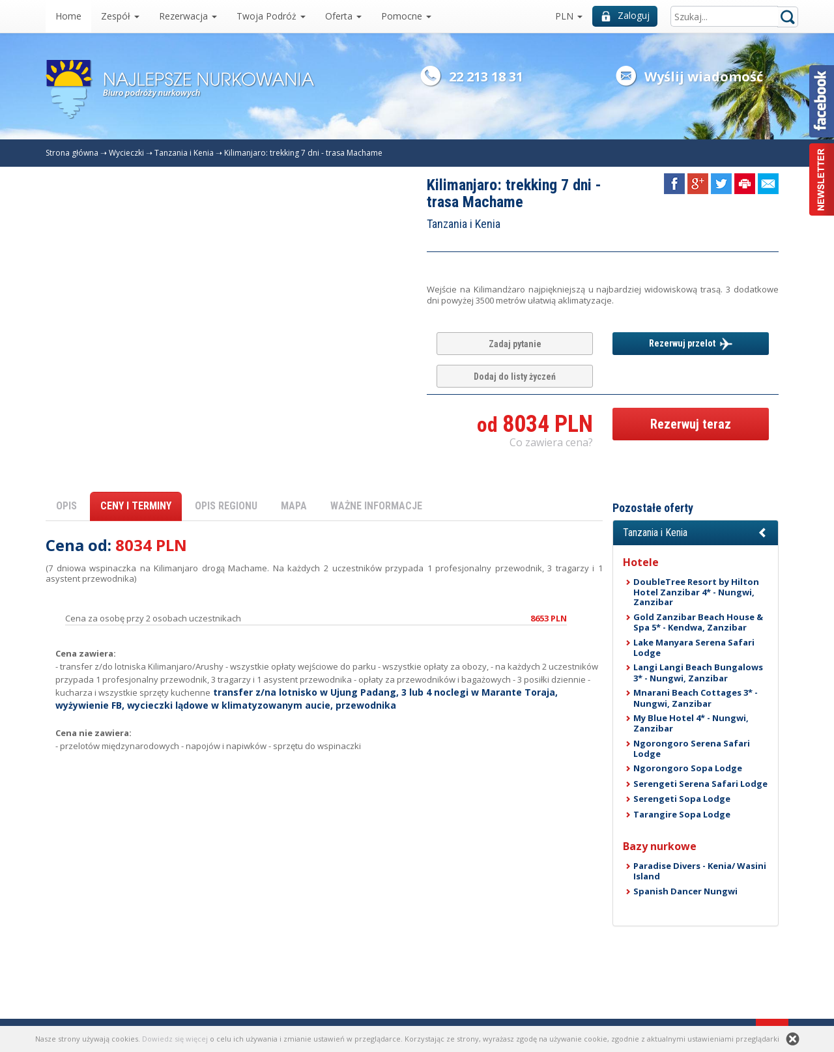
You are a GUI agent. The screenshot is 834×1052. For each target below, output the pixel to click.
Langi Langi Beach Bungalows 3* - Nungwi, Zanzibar (698, 672)
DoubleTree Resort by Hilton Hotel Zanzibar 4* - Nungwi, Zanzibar (696, 592)
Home (68, 16)
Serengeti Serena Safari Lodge (700, 783)
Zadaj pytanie (515, 344)
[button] (695, 532)
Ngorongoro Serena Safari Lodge (691, 748)
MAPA (294, 506)
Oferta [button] (343, 16)
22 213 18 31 (486, 76)
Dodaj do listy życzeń (515, 376)
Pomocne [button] (406, 16)
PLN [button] (568, 16)
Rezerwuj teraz (690, 424)
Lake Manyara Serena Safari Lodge (694, 647)
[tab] (695, 532)
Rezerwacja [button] (188, 16)
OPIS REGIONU (226, 506)
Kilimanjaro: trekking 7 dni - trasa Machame (303, 152)
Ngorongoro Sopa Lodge (687, 768)
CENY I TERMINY (135, 506)
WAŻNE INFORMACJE (376, 506)
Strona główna (72, 152)
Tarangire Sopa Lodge (681, 814)
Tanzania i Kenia (184, 152)
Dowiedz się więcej (175, 1039)
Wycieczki (126, 152)
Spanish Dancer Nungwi (685, 891)
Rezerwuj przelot (690, 343)
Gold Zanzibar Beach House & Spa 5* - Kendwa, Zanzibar (698, 622)
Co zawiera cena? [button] (551, 442)
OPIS (66, 506)
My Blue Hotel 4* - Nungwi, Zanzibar (691, 723)
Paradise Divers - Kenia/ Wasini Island (699, 871)
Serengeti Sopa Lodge (681, 798)
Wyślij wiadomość (703, 76)
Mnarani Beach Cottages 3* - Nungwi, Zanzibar (695, 698)
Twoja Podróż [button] (271, 16)
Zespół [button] (120, 16)
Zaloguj (625, 15)
